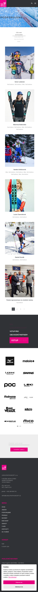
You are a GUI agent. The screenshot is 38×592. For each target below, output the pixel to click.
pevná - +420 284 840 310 (9, 491)
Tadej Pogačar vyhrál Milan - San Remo (13, 563)
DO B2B (19, 340)
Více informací (12, 577)
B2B (3, 544)
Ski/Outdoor (19, 39)
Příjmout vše (19, 582)
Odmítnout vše (19, 587)
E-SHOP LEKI (5, 546)
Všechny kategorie (19, 34)
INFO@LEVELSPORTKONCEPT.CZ (11, 495)
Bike (18, 41)
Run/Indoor (19, 37)
